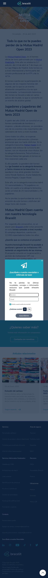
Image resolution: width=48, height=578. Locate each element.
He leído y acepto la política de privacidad (21, 304)
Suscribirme (24, 316)
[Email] (24, 299)
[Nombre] (24, 295)
